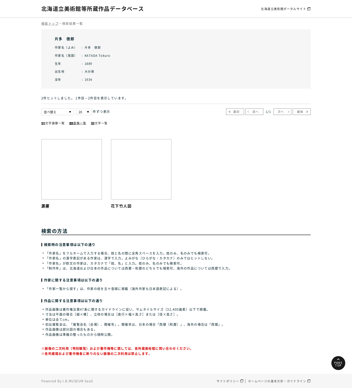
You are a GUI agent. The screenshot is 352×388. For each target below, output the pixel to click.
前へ (256, 111)
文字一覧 (99, 123)
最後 (300, 111)
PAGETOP (338, 364)
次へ (281, 111)
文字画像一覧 (53, 123)
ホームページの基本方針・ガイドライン (277, 381)
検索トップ (50, 23)
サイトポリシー (228, 381)
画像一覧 (77, 123)
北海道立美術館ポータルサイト (283, 9)
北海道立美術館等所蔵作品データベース (92, 8)
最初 (236, 111)
